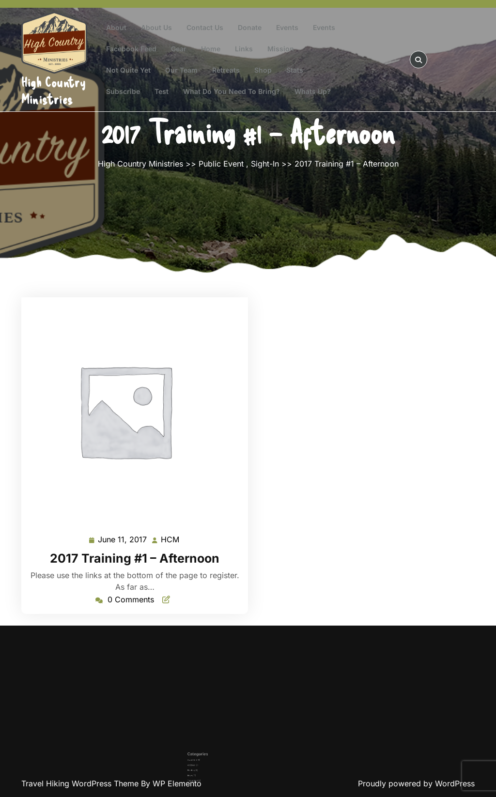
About (116, 27)
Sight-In (265, 164)
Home (210, 49)
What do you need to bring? (231, 91)
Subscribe (123, 91)
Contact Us (204, 27)
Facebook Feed (131, 49)
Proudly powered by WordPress (416, 783)
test (162, 91)
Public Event (221, 164)
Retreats (226, 70)
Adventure (217, 756)
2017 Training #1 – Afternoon (134, 558)
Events (287, 27)
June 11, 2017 (123, 539)
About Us (156, 27)
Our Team (181, 70)
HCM (170, 539)
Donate (250, 27)
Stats (294, 70)
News (216, 765)
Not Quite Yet (128, 70)
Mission (280, 49)
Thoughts (217, 767)
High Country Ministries (53, 90)
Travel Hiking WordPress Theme (81, 783)
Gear (178, 49)
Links (244, 49)
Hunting (217, 762)
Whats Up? (312, 91)
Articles (216, 759)
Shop (263, 70)
